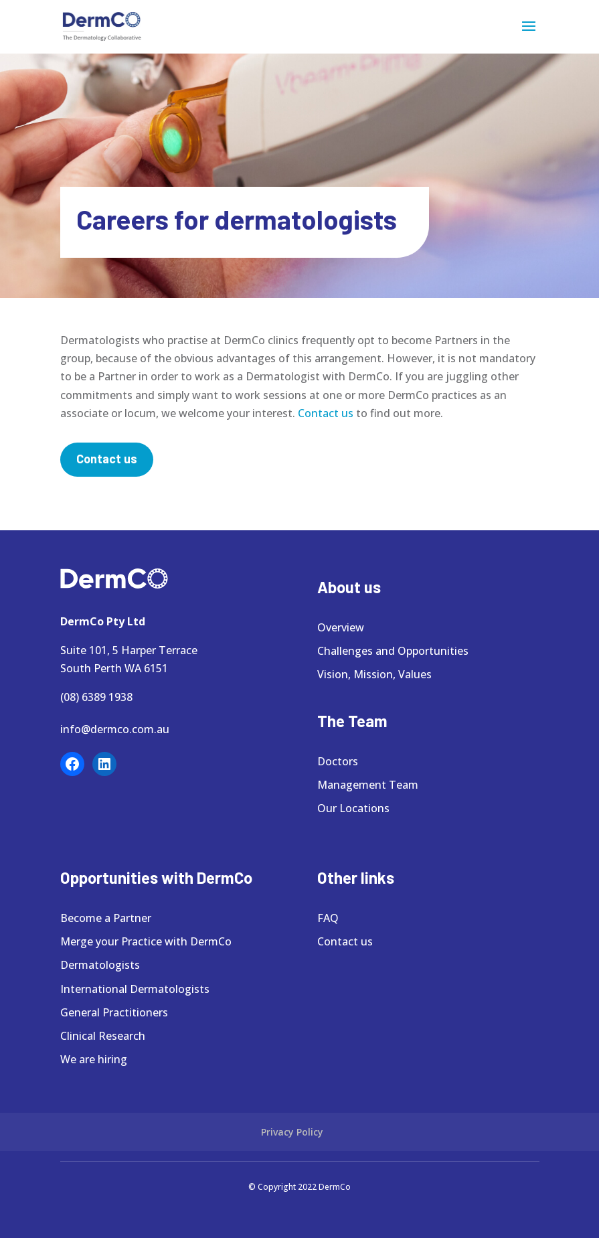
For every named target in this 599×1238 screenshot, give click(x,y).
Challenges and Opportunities (392, 650)
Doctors (337, 761)
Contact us (325, 413)
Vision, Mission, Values (374, 674)
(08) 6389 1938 (96, 697)
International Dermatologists (134, 989)
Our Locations (353, 808)
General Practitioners (114, 1012)
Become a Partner (105, 918)
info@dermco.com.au (114, 729)
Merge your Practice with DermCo (146, 941)
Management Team (367, 784)
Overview (340, 627)
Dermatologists (100, 964)
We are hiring (93, 1059)
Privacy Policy (292, 1132)
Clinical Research (102, 1035)
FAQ (328, 918)
